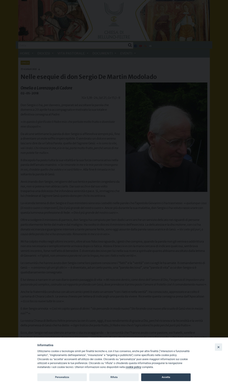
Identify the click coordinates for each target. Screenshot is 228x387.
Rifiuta (113, 377)
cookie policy (133, 367)
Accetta (166, 377)
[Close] (218, 347)
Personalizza (62, 377)
